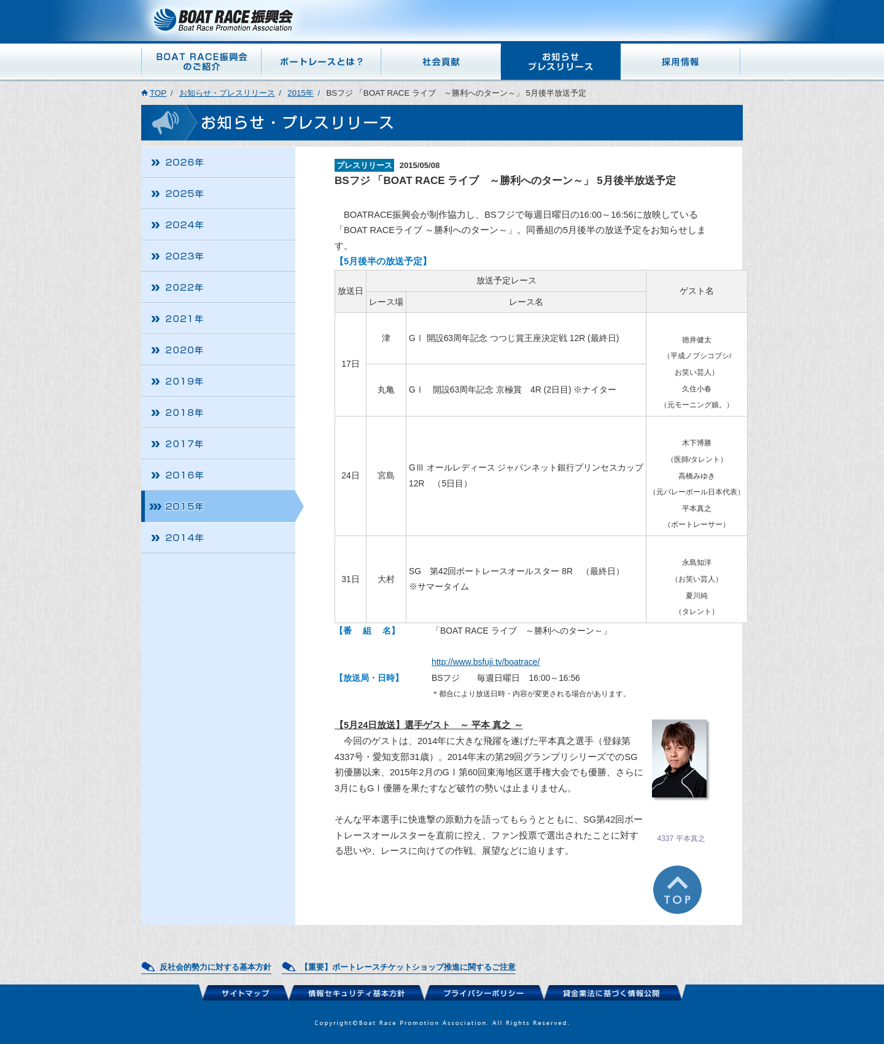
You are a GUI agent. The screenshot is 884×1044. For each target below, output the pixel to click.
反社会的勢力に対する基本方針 (215, 967)
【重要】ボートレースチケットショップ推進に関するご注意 (408, 967)
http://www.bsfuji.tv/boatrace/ (486, 662)
